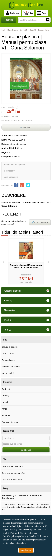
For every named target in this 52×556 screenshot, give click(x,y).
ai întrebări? (9, 171)
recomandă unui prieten (15, 164)
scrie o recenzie (11, 177)
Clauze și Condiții (28, 536)
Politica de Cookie (18, 533)
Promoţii (6, 395)
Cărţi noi (6, 389)
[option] (26, 261)
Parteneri (6, 415)
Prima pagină (8, 373)
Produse (9, 20)
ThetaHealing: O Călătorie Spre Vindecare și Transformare (22, 496)
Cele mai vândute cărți (12, 466)
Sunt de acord (26, 550)
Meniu (41, 13)
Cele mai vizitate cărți (12, 479)
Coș (28, 13)
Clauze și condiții (10, 347)
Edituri (5, 402)
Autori (4, 409)
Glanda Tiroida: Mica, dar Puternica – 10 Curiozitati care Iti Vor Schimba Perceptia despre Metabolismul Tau (26, 507)
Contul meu (12, 13)
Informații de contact (11, 366)
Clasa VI (16, 156)
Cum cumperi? (9, 353)
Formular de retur (10, 422)
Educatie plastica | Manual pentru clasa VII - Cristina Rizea (26, 266)
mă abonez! (26, 450)
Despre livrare (8, 360)
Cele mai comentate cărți (13, 473)
